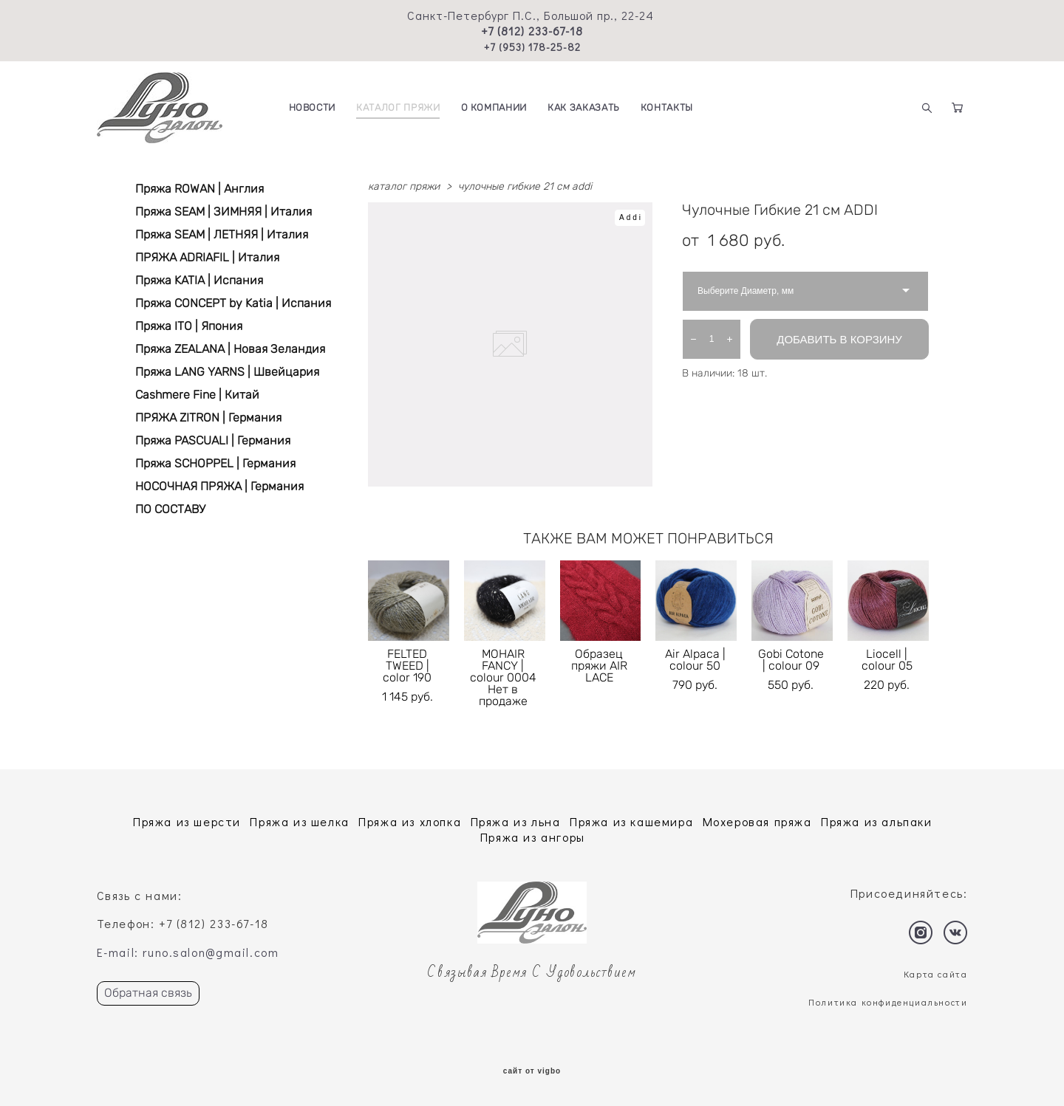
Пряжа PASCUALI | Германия (212, 440)
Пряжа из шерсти (187, 821)
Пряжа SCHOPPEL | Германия (215, 463)
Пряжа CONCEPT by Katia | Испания (233, 303)
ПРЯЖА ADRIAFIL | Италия (207, 257)
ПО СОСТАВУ (170, 509)
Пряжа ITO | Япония (188, 326)
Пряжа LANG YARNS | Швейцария (227, 372)
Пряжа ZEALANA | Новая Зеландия (230, 349)
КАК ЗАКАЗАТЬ (584, 107)
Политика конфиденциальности (887, 1002)
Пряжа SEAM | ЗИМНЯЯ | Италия (223, 212)
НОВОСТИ (312, 107)
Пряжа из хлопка (409, 821)
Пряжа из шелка (299, 821)
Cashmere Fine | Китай (197, 395)
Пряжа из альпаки (876, 821)
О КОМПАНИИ (494, 107)
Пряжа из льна (516, 821)
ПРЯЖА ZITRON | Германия (208, 418)
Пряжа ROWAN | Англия (199, 189)
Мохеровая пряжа (757, 821)
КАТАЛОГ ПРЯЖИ (398, 107)
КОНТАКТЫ (667, 107)
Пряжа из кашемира (631, 821)
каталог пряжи (404, 186)
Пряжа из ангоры (532, 837)
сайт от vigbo (532, 1071)
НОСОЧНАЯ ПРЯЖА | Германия (219, 486)
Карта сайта (936, 974)
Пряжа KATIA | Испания (199, 280)
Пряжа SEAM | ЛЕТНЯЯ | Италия (221, 234)
